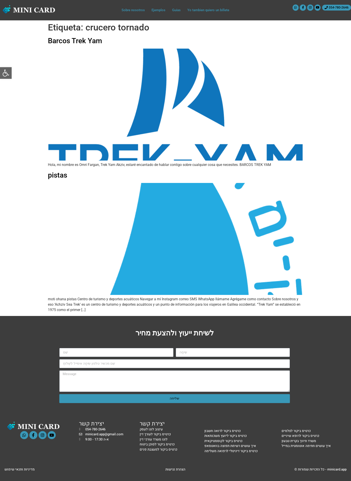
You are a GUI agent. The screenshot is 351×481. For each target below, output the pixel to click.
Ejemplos (158, 10)
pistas (57, 175)
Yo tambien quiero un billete (208, 10)
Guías (176, 10)
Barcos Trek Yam (75, 41)
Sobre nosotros (133, 10)
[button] (6, 73)
